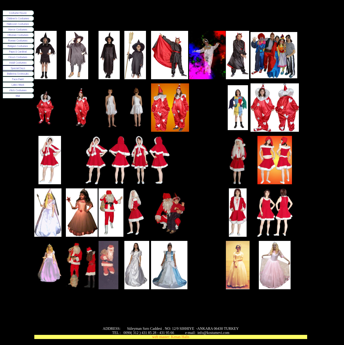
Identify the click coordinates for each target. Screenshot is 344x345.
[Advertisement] (118, 20)
